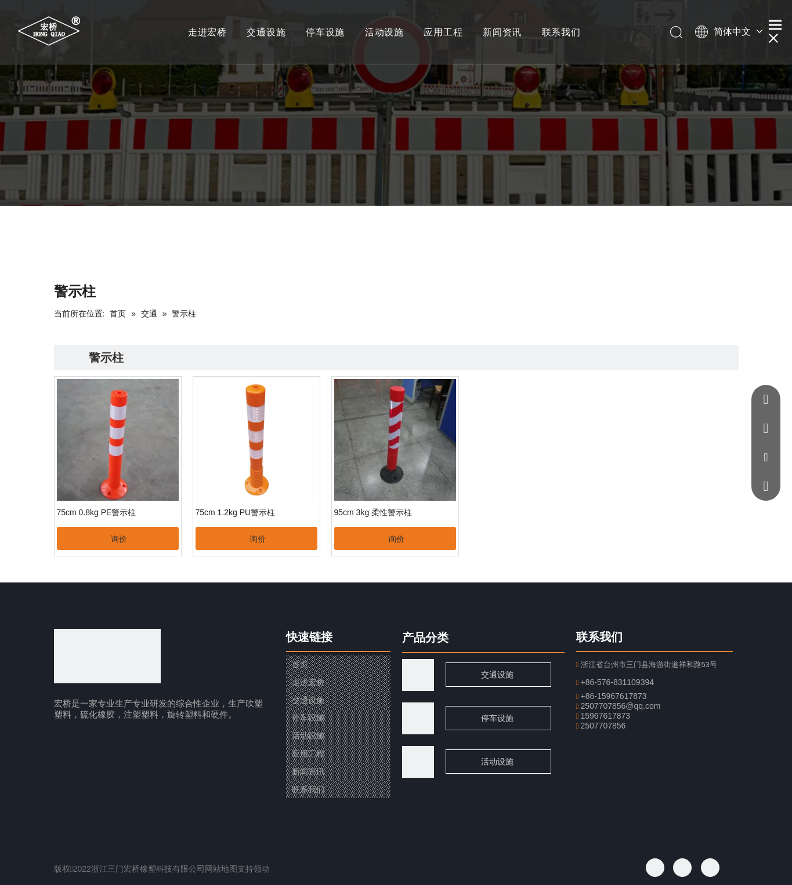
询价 (119, 539)
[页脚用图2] (418, 762)
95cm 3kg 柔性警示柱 (373, 512)
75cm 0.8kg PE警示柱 (96, 512)
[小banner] (396, 103)
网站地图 (221, 868)
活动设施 (384, 32)
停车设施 (325, 32)
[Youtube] (710, 867)
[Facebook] (655, 867)
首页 (300, 664)
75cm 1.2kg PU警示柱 (236, 512)
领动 (262, 868)
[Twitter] (682, 867)
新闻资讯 (502, 32)
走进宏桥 (207, 32)
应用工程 (443, 32)
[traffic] (418, 675)
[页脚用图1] (418, 718)
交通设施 (266, 32)
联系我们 (561, 32)
